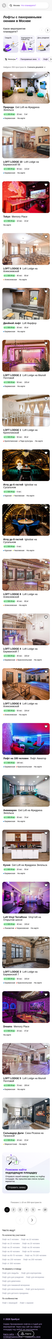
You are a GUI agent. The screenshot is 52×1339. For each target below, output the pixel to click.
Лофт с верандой (9, 1303)
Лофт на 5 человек (10, 1239)
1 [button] (23, 100)
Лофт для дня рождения (13, 1277)
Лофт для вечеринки (35, 1277)
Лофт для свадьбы (10, 1273)
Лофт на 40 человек (11, 1251)
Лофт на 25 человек (11, 1247)
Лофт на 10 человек (30, 1239)
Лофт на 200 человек (32, 1259)
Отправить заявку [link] (17, 1187)
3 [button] (26, 100)
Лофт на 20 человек (31, 1243)
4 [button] (28, 210)
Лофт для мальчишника (12, 1289)
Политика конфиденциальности (14, 1335)
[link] (26, 1334)
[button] (28, 5)
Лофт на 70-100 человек (35, 1255)
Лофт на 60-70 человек (12, 1255)
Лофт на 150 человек (11, 1259)
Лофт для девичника (11, 1281)
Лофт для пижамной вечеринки (16, 1285)
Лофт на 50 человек (31, 1251)
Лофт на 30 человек (31, 1247)
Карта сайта (8, 1334)
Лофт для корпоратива (31, 1273)
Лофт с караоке (27, 1303)
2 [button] (24, 100)
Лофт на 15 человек (11, 1243)
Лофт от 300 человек (11, 1263)
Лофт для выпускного (35, 1289)
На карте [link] (21, 118)
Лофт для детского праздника (15, 1293)
